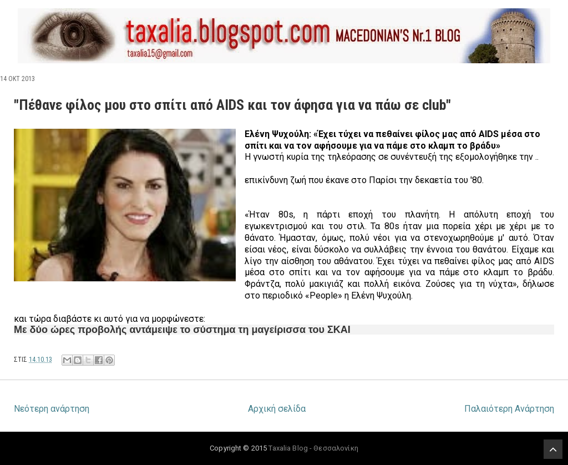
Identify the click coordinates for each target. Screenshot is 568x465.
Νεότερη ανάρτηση (51, 408)
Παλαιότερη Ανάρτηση (509, 408)
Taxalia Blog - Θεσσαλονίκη (313, 448)
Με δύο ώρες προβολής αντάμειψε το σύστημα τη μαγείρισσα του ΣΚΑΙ (182, 329)
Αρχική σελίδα (277, 408)
